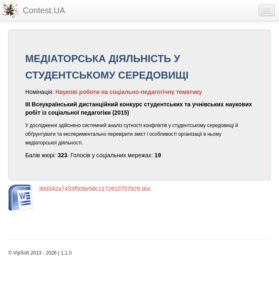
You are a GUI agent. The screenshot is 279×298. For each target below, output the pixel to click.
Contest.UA (44, 10)
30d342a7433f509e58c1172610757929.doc (95, 188)
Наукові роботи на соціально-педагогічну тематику (128, 92)
